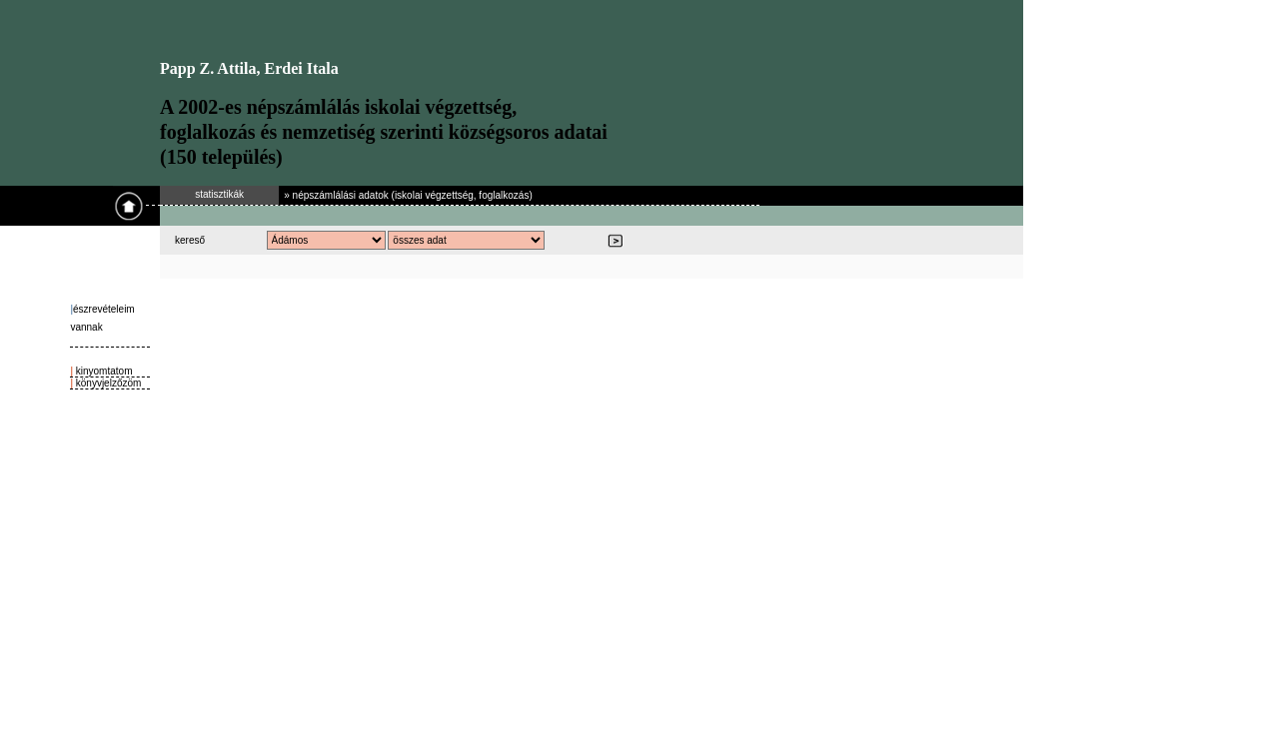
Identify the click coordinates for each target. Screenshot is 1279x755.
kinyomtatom (102, 371)
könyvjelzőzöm (107, 383)
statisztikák (219, 194)
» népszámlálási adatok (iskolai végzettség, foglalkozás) (408, 195)
